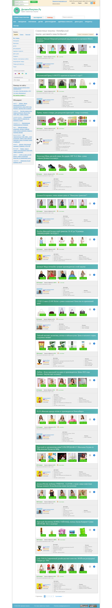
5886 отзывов (46, 143)
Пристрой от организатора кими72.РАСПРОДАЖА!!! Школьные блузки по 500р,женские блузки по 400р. (65, 448)
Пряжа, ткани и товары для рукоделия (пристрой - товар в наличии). (23, 150)
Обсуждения (38, 17)
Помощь (50, 17)
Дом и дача (79, 21)
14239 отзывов (46, 364)
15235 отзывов (46, 67)
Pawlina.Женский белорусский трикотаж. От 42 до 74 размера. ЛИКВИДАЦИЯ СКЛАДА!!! (60, 232)
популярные (85, 34)
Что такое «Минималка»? (19, 93)
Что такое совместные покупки (41, 606)
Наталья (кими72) (47, 182)
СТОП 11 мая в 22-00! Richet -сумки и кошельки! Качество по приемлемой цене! (22, 156)
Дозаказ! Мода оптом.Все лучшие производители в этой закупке (61, 267)
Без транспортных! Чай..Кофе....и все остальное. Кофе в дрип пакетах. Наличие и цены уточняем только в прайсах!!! (22, 138)
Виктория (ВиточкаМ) (47, 139)
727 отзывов (45, 328)
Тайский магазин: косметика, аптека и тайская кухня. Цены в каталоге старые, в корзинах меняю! (66, 336)
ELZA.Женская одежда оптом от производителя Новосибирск (60, 411)
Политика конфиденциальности (62, 606)
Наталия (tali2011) (47, 324)
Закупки (16, 34)
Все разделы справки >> (19, 95)
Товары (21, 34)
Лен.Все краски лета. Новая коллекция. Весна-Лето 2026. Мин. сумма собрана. (22, 112)
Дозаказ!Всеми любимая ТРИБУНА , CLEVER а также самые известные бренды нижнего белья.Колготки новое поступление (64, 485)
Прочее (16, 26)
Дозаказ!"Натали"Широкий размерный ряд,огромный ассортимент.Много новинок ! (65, 40)
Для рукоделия (50, 21)
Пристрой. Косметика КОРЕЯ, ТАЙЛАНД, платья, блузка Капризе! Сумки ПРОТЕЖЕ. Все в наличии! (65, 523)
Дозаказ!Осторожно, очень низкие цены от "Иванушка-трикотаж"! (62, 195)
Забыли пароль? (56, 3)
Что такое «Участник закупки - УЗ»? (22, 91)
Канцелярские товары (18, 61)
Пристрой (27, 34)
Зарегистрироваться (59, 1)
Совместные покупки (21, 17)
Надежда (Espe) (46, 360)
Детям (40, 21)
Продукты (88, 21)
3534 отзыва (45, 186)
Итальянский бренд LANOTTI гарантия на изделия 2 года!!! (22, 118)
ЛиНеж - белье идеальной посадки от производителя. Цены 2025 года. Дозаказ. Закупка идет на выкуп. (63, 373)
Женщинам (22, 21)
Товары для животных (18, 64)
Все (14, 21)
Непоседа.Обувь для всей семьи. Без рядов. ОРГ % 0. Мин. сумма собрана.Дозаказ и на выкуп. (62, 157)
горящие (91, 34)
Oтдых (14, 66)
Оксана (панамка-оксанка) (48, 63)
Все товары (16, 38)
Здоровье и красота (65, 21)
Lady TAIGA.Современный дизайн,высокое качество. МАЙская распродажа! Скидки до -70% (66, 560)
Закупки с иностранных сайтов (20, 59)
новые (79, 34)
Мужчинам (32, 21)
